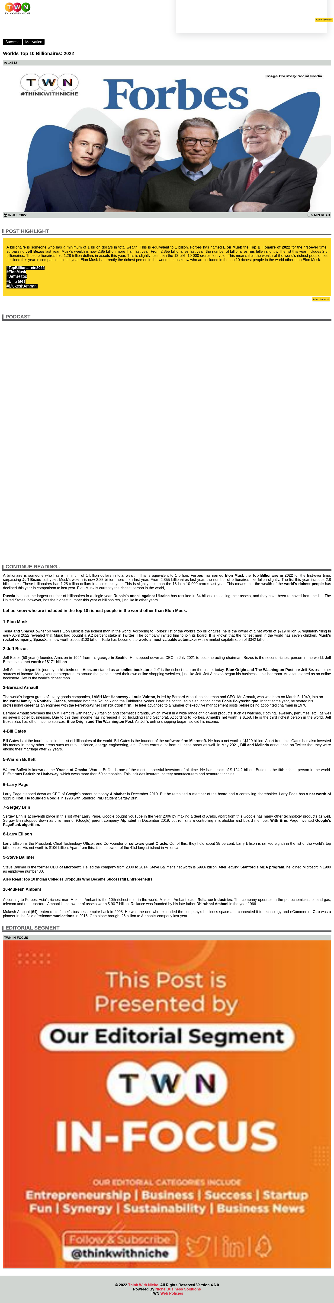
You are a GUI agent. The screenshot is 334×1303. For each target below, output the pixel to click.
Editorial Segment (33, 928)
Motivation (33, 42)
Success (12, 42)
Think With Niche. (143, 1285)
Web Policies (171, 1293)
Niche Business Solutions (178, 1289)
